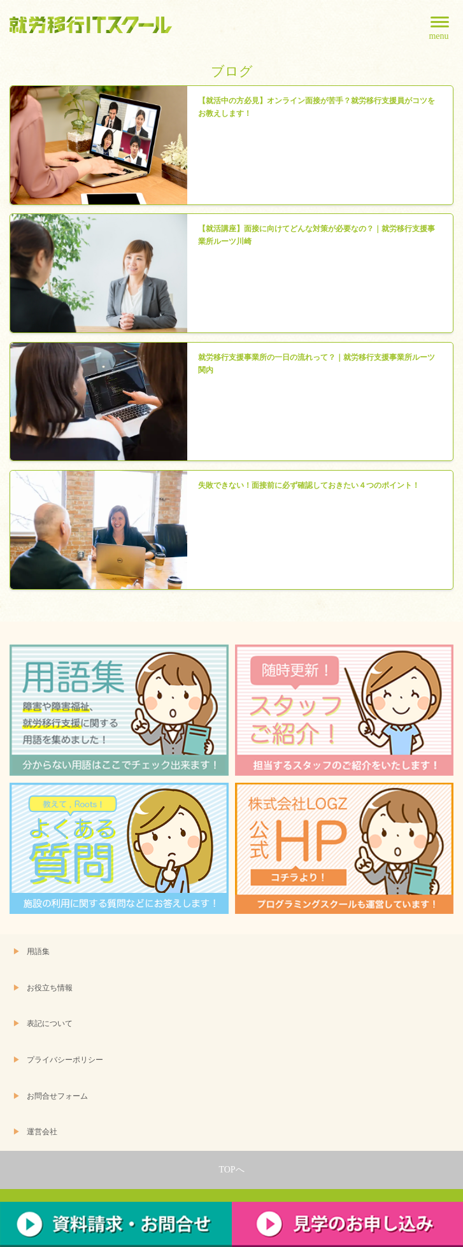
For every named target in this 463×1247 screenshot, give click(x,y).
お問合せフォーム (57, 1096)
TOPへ (231, 1169)
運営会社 (42, 1132)
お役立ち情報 (50, 988)
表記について (50, 1024)
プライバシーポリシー (65, 1060)
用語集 (38, 952)
